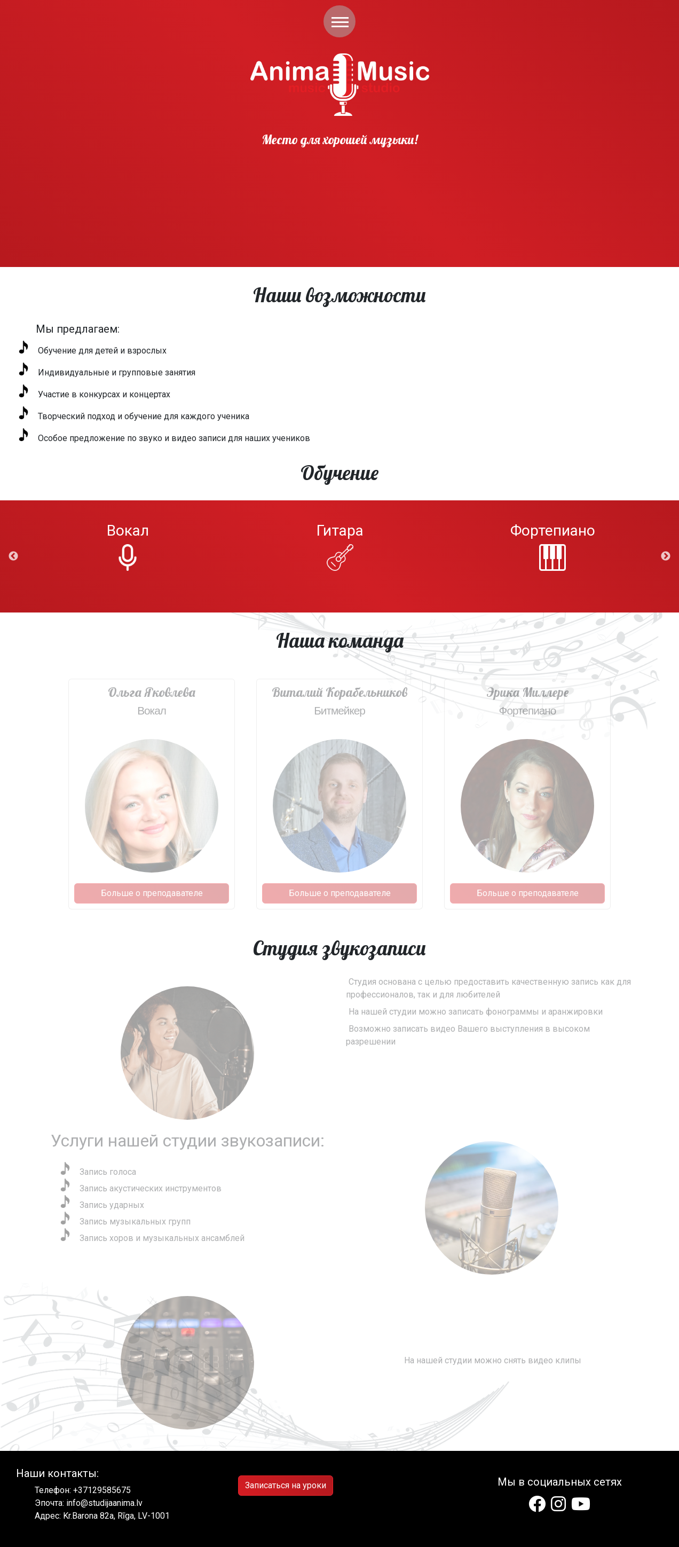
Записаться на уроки (285, 1485)
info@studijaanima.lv (104, 1503)
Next (665, 556)
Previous (13, 556)
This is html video (339, 170)
